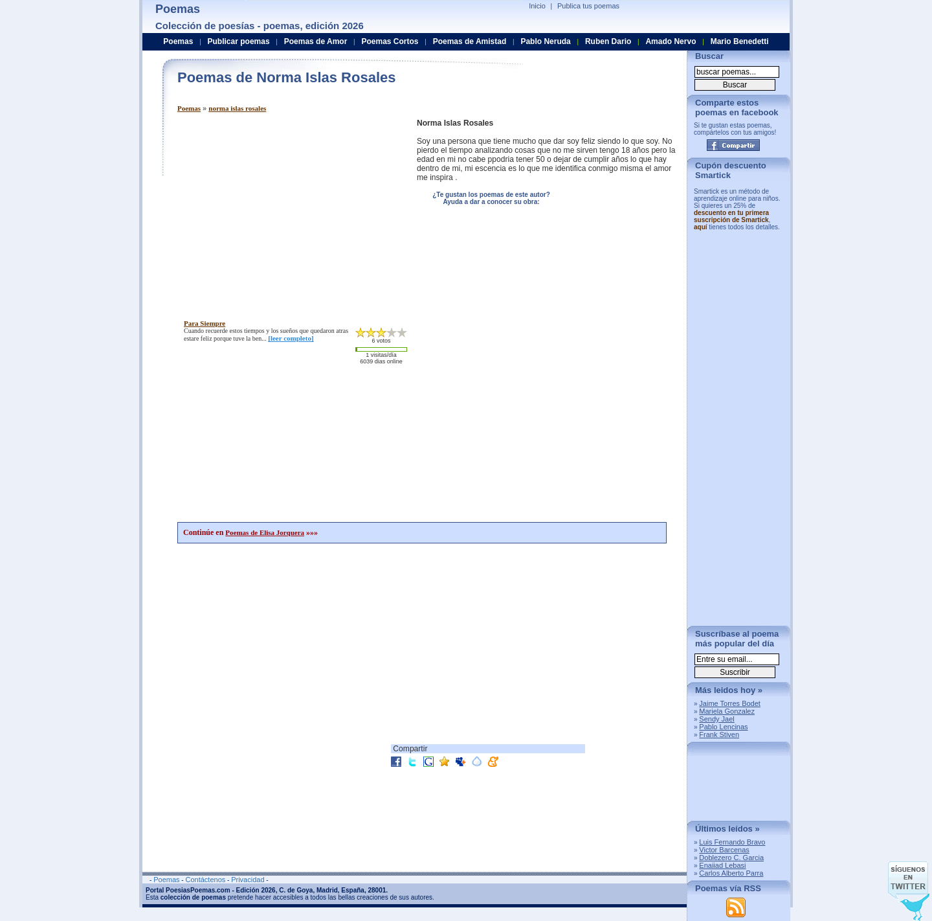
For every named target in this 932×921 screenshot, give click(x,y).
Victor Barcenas (724, 850)
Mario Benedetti (740, 41)
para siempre (204, 323)
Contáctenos (205, 879)
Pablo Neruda (545, 41)
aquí (700, 227)
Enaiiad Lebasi (722, 865)
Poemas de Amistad (470, 41)
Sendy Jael (716, 719)
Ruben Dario (608, 41)
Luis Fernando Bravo (732, 842)
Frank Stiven (719, 734)
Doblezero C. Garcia (731, 857)
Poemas (189, 108)
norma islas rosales (237, 108)
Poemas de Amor (316, 41)
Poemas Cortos (389, 41)
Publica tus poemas (588, 6)
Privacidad (247, 879)
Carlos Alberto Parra (731, 873)
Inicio (537, 6)
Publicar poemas (239, 41)
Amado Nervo (670, 41)
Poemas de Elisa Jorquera (264, 532)
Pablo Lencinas (723, 727)
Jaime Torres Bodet (729, 703)
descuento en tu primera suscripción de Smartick (731, 216)
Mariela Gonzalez (727, 711)
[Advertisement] (286, 209)
